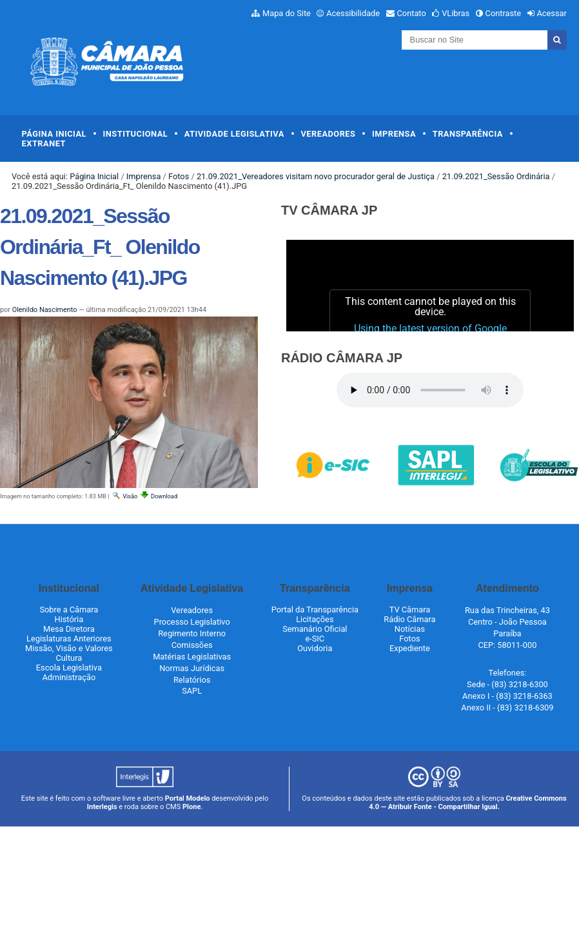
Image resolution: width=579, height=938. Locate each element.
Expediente (409, 648)
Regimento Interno (192, 633)
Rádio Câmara (409, 619)
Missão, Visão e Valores (69, 648)
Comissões (192, 645)
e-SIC (314, 638)
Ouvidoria (314, 648)
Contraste (504, 13)
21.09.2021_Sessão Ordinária (496, 176)
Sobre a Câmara (68, 609)
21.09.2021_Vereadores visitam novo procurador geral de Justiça (316, 176)
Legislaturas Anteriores (68, 638)
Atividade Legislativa (234, 134)
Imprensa (394, 134)
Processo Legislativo (192, 622)
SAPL (192, 691)
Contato (411, 13)
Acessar (551, 13)
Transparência (468, 134)
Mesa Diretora (69, 629)
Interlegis (102, 807)
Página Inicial (54, 134)
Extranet (44, 143)
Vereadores (327, 134)
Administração (68, 677)
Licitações (314, 619)
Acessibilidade (353, 13)
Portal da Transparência (314, 609)
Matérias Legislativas (192, 656)
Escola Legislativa (69, 667)
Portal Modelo (187, 798)
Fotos (178, 176)
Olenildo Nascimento (44, 310)
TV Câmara (410, 609)
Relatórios (191, 680)
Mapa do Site (286, 13)
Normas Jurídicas (191, 668)
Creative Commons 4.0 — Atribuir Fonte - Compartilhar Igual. (468, 802)
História (69, 619)
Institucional (135, 134)
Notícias (410, 629)
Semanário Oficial (314, 629)
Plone (191, 807)
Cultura (68, 658)
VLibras (455, 13)
